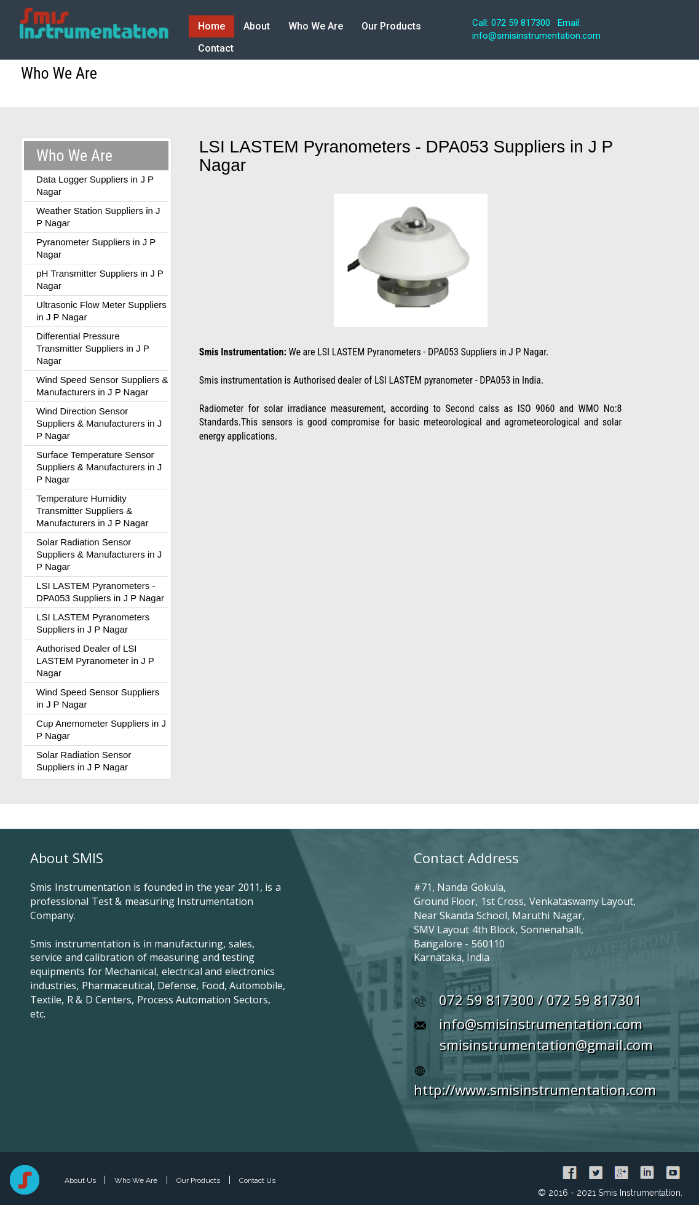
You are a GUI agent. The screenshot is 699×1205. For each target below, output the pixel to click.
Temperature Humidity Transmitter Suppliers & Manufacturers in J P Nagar (92, 510)
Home (211, 26)
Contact (216, 48)
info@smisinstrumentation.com (540, 1023)
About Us (81, 1180)
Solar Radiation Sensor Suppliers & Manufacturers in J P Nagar (99, 554)
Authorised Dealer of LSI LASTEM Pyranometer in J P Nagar (95, 660)
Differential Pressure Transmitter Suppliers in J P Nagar (92, 348)
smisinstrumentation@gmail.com (546, 1044)
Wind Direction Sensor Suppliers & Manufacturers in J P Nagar (99, 423)
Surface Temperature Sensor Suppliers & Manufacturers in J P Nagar (99, 466)
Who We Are (315, 26)
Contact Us (257, 1180)
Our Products (391, 26)
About (256, 26)
